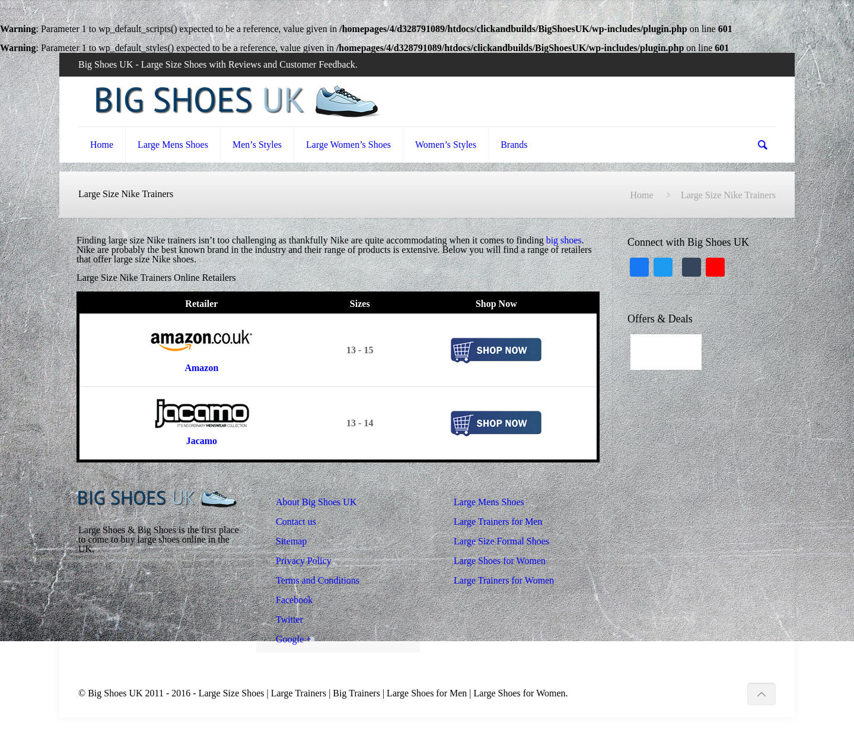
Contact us (296, 521)
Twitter (289, 619)
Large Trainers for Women (504, 580)
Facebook (294, 600)
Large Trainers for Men (498, 521)
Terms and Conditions (317, 580)
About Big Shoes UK (316, 502)
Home (641, 195)
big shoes (564, 240)
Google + (293, 639)
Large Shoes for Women (500, 561)
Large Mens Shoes (489, 502)
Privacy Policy (304, 561)
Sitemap (291, 541)
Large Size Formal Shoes (501, 541)
